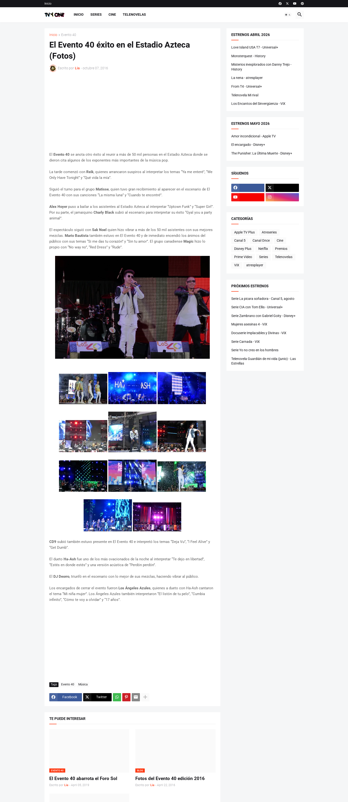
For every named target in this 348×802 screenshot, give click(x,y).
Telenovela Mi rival (244, 95)
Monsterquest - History (248, 56)
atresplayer (254, 265)
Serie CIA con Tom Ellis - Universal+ (257, 307)
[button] (288, 14)
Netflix (263, 249)
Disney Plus (242, 249)
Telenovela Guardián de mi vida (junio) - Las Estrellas (263, 361)
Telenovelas (134, 14)
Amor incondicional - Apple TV (253, 136)
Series (96, 14)
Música (83, 684)
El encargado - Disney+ (248, 145)
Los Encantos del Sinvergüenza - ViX (258, 104)
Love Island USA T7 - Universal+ (254, 47)
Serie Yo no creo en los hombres (254, 350)
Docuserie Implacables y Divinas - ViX (258, 333)
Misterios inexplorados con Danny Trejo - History (261, 67)
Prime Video (243, 257)
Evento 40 (68, 35)
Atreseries (269, 232)
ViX (236, 265)
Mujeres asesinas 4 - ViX (249, 324)
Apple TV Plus (244, 232)
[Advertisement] (132, 112)
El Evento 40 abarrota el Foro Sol (83, 778)
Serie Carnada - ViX (245, 342)
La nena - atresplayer (247, 78)
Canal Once (261, 240)
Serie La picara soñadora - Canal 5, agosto (262, 299)
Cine (112, 14)
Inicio (47, 3)
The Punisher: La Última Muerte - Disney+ (261, 153)
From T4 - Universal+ (246, 86)
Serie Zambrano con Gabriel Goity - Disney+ (263, 316)
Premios (281, 249)
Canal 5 (240, 240)
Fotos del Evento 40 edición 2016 (170, 778)
